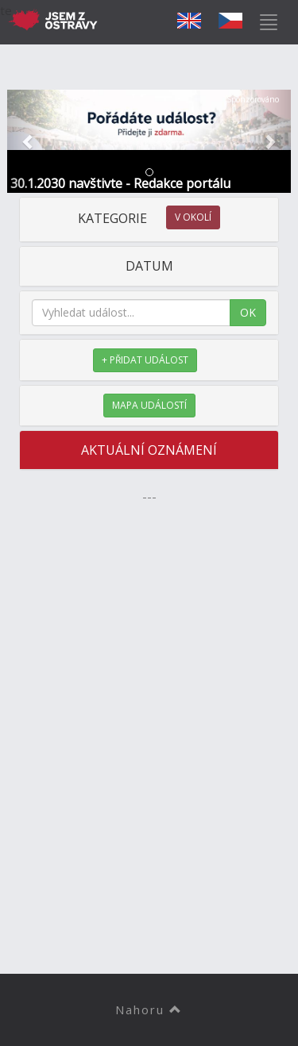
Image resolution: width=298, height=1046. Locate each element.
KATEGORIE (149, 218)
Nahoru (149, 1009)
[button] (28, 141)
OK (248, 312)
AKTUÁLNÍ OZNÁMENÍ (149, 450)
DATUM (149, 266)
